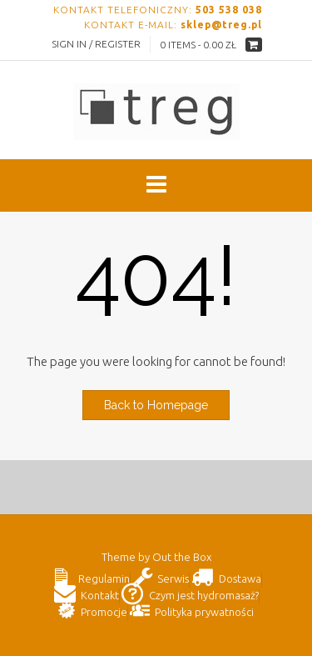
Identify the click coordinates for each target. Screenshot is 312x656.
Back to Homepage (156, 405)
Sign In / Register (96, 43)
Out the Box (181, 557)
